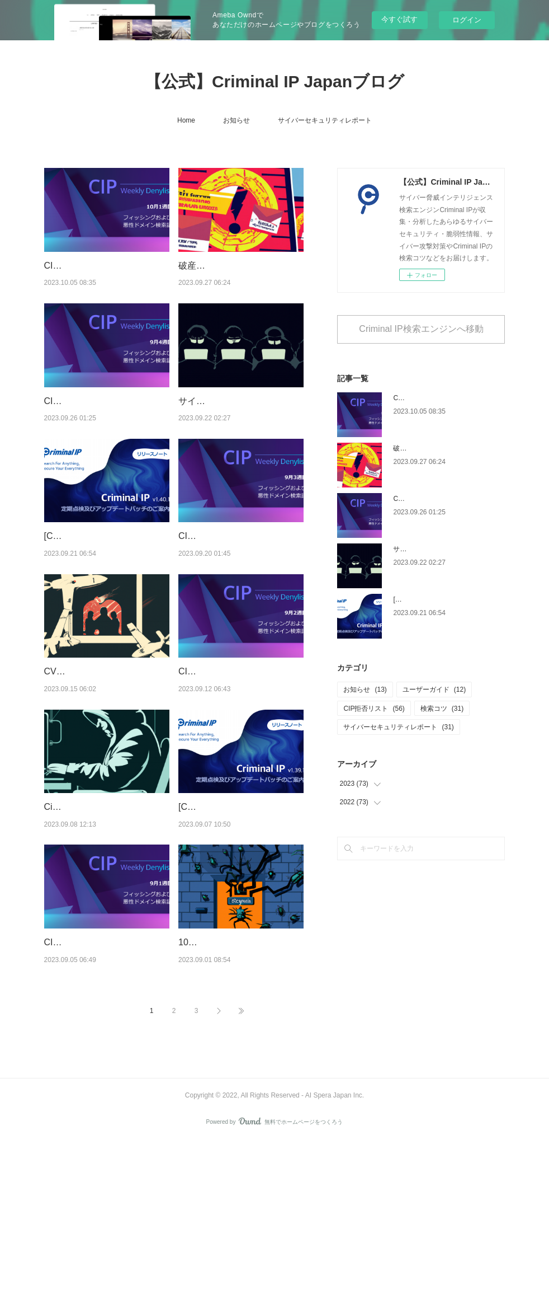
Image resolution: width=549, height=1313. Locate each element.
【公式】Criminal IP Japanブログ (274, 81)
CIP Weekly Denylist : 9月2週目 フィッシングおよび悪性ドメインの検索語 (241, 772)
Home (186, 120)
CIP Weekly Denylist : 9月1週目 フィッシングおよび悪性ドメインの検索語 (106, 1100)
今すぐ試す (399, 19)
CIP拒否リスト (373, 708)
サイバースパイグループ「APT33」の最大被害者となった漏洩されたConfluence (236, 444)
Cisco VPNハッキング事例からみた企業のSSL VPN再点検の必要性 (106, 936)
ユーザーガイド (434, 689)
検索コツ (441, 708)
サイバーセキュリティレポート (325, 120)
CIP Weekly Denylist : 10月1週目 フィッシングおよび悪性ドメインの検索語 (104, 280)
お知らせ (236, 120)
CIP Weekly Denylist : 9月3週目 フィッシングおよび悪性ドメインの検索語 (241, 608)
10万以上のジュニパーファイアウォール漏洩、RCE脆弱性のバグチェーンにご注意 (237, 1100)
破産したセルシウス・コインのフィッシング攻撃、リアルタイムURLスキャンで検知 (241, 280)
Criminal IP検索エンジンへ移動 (421, 329)
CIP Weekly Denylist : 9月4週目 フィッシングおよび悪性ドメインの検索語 (106, 444)
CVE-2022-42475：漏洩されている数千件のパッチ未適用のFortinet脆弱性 (105, 772)
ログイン (466, 20)
